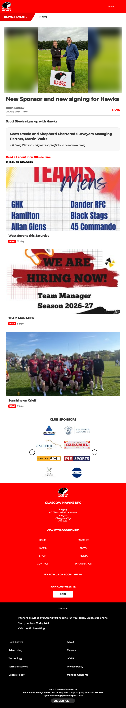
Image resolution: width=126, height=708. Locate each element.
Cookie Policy (16, 674)
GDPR (70, 658)
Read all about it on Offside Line (28, 157)
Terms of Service (18, 666)
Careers (71, 650)
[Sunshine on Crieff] (63, 364)
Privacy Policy (75, 666)
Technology (15, 658)
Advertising (15, 650)
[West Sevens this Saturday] (63, 199)
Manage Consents (77, 674)
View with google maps (63, 530)
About (70, 642)
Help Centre (16, 642)
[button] (114, 109)
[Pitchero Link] (63, 612)
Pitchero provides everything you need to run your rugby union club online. (63, 617)
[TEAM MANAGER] (63, 281)
